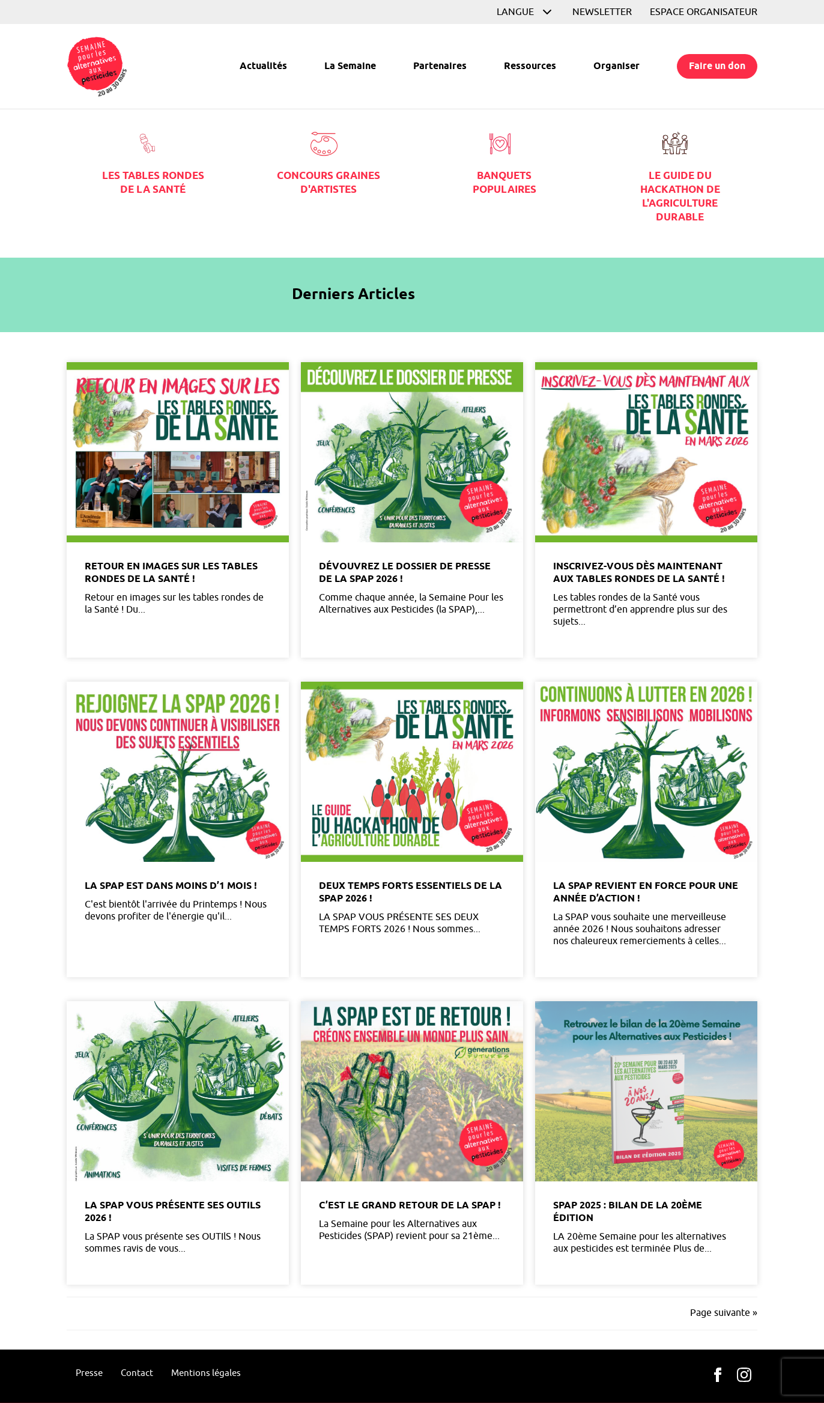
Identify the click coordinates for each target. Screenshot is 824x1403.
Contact (137, 1373)
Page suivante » (723, 1313)
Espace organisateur (703, 12)
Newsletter (602, 12)
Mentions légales (206, 1373)
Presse (89, 1373)
